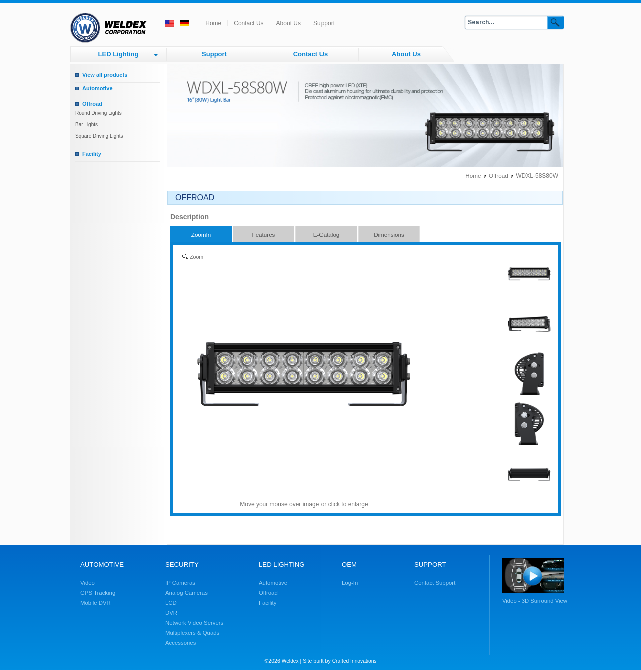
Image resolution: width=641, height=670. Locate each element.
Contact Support (434, 583)
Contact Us (248, 23)
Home (213, 23)
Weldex (290, 661)
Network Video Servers (194, 623)
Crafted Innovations (354, 661)
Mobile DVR (95, 603)
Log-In (350, 583)
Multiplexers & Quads (192, 633)
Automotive (97, 88)
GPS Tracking (97, 593)
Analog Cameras (186, 593)
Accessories (180, 643)
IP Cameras (180, 583)
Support (324, 23)
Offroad (92, 104)
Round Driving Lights (98, 113)
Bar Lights (86, 124)
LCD (171, 603)
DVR (171, 613)
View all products (104, 75)
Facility (91, 154)
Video (87, 583)
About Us (288, 23)
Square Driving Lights (99, 136)
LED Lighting (118, 54)
